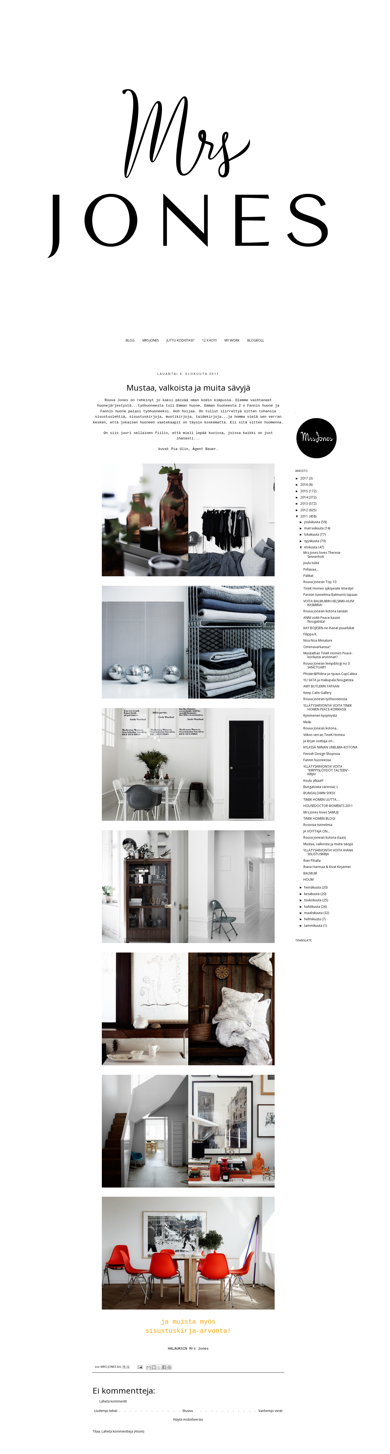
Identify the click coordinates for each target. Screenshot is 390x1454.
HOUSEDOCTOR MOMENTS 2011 (328, 805)
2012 (304, 510)
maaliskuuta (313, 913)
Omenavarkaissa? (316, 647)
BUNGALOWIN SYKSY (319, 793)
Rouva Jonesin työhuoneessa (325, 699)
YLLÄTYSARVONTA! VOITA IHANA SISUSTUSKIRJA (328, 852)
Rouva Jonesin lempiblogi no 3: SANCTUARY (326, 665)
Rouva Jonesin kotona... (321, 728)
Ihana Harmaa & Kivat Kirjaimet (327, 866)
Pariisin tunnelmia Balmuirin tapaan (330, 594)
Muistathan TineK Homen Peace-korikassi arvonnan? (328, 655)
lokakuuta (312, 534)
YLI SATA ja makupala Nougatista (328, 680)
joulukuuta (312, 522)
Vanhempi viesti (270, 1410)
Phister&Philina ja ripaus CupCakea (330, 673)
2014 (304, 497)
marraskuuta (314, 528)
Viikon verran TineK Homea (324, 734)
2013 (304, 503)
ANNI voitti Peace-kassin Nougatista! (321, 619)
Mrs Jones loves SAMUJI (321, 812)
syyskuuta (312, 541)
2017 (304, 478)
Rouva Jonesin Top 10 (319, 582)
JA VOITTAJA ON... (316, 831)
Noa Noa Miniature (317, 640)
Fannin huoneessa (317, 760)
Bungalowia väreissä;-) (320, 786)
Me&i (307, 722)
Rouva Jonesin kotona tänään (325, 611)
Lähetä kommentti (113, 1401)
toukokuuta (313, 900)
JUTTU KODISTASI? (180, 340)
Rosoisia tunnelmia (317, 824)
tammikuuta (313, 925)
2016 (304, 484)
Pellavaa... (310, 569)
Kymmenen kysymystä (320, 715)
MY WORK (232, 340)
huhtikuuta (312, 906)
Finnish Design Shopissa (321, 753)
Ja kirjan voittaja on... (319, 741)
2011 (304, 516)
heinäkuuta (313, 887)
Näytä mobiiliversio (188, 1419)
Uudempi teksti (105, 1410)
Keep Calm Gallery (317, 692)
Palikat (308, 575)
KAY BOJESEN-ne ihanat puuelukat (328, 628)
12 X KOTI (209, 340)
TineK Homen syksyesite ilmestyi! (328, 588)
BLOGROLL (255, 340)
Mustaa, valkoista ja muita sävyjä (328, 844)
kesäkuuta (312, 894)
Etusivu (188, 1410)
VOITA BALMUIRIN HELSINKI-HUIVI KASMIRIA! (328, 603)
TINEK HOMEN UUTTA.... (321, 799)
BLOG (130, 340)
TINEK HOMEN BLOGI (319, 818)
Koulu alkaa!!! (313, 780)
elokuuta (311, 547)
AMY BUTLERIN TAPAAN (321, 686)
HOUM (308, 879)
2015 (304, 491)
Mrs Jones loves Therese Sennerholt (321, 554)
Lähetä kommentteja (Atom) (123, 1431)
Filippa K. (310, 634)
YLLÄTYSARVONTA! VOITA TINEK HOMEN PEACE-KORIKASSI (327, 707)
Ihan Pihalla (312, 860)
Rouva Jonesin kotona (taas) (324, 837)
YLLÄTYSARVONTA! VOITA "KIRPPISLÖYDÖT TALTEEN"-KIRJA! (326, 770)
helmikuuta (313, 919)
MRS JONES (150, 340)
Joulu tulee (311, 563)
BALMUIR (310, 873)
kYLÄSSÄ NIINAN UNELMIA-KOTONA (330, 747)
